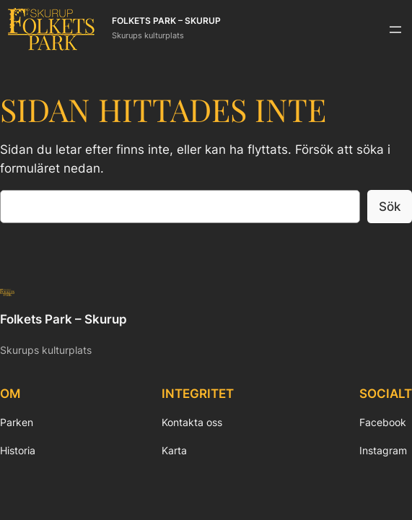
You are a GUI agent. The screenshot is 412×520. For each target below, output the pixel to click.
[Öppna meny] (395, 29)
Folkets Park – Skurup (166, 21)
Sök (389, 206)
